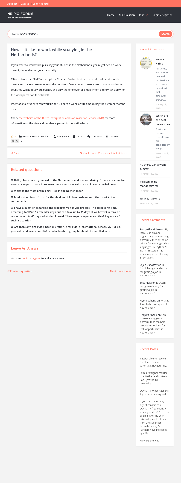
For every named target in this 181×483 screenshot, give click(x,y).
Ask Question (127, 15)
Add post (12, 3)
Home (111, 15)
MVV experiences (149, 440)
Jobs (144, 15)
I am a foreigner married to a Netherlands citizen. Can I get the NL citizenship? (154, 378)
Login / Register (162, 15)
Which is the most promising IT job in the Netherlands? (47, 190)
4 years (80, 136)
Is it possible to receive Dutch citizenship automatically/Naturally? (153, 362)
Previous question (19, 271)
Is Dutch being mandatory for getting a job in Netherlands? (153, 270)
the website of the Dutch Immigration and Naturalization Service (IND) (61, 118)
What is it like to (150, 198)
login (25, 258)
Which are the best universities (163, 120)
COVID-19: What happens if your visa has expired (154, 392)
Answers (94, 136)
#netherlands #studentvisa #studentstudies (105, 153)
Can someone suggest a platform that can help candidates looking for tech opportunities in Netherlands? (153, 323)
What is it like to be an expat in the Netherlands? (155, 304)
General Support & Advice (36, 136)
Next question (120, 271)
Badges (25, 3)
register (36, 258)
